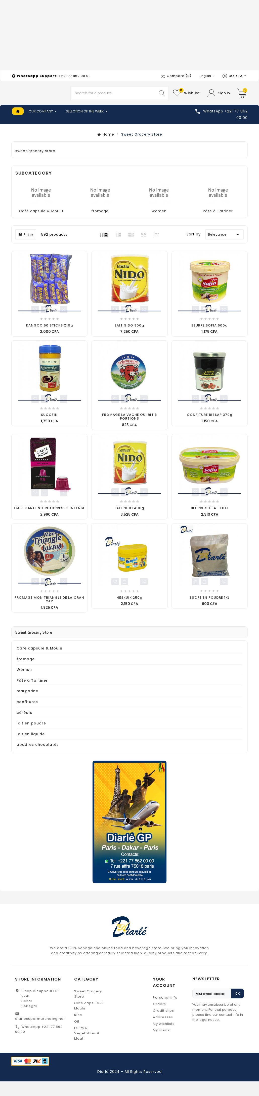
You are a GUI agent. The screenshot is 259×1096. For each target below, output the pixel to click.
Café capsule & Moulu (41, 225)
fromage (100, 225)
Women (159, 225)
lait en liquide (31, 748)
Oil (76, 1036)
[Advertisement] (129, 35)
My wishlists (164, 1038)
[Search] (113, 100)
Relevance (224, 249)
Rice (78, 1029)
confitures (27, 716)
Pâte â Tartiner (218, 225)
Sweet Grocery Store (33, 647)
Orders (159, 1018)
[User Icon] (218, 100)
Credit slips (163, 1025)
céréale (24, 727)
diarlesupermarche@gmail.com (45, 1033)
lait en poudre (31, 737)
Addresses (163, 1031)
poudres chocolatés (38, 759)
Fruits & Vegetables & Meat (87, 1048)
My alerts (161, 1044)
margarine (27, 705)
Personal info (165, 1012)
